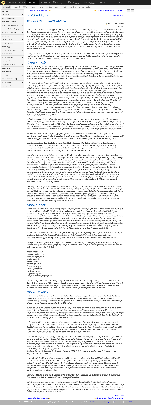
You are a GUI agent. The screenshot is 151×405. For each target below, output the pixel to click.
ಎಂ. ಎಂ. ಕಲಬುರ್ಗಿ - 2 (12, 39)
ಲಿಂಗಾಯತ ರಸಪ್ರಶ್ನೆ (12, 82)
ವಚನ (57, 7)
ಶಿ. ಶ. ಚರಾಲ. (93, 402)
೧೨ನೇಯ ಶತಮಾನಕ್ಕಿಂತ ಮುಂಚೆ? (12, 25)
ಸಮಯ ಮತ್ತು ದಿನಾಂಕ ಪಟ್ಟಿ (12, 79)
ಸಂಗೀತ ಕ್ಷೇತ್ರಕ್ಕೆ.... (12, 47)
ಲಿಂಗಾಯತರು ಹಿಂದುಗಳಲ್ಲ (12, 22)
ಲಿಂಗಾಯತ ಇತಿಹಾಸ (12, 14)
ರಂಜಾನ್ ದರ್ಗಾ (12, 68)
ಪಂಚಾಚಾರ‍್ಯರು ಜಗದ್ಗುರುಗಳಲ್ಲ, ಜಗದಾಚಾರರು (110, 10)
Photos (103, 2)
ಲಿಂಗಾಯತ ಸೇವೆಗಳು (12, 86)
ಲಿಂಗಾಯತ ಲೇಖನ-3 (12, 61)
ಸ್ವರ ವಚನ (49, 7)
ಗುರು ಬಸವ (16, 7)
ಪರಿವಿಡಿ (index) (118, 15)
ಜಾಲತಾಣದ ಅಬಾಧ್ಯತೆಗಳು (105, 402)
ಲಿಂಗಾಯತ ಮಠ (12, 71)
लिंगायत (58, 2)
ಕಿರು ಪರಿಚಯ (12, 75)
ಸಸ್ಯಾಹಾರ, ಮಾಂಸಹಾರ (12, 64)
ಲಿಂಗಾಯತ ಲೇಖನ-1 (12, 54)
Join (120, 3)
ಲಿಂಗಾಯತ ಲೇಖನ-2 (12, 57)
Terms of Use (118, 402)
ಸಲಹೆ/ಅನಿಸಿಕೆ (128, 402)
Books (90, 2)
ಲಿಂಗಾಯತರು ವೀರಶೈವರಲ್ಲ (12, 32)
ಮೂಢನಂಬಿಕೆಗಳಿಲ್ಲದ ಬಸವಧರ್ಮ (38, 10)
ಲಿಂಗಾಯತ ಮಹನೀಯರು (12, 18)
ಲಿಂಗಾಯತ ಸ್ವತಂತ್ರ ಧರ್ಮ (12, 50)
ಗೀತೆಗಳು (40, 7)
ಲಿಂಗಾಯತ (33, 2)
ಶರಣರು (64, 7)
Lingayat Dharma (16, 2)
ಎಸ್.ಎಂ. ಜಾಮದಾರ (12, 43)
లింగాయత (45, 2)
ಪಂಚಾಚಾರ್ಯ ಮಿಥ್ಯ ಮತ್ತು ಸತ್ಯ (12, 29)
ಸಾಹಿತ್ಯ (33, 7)
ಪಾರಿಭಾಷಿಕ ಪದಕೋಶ (85, 7)
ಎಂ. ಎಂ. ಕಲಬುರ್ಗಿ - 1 (12, 36)
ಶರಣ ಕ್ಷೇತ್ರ (72, 7)
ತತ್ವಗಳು (25, 7)
